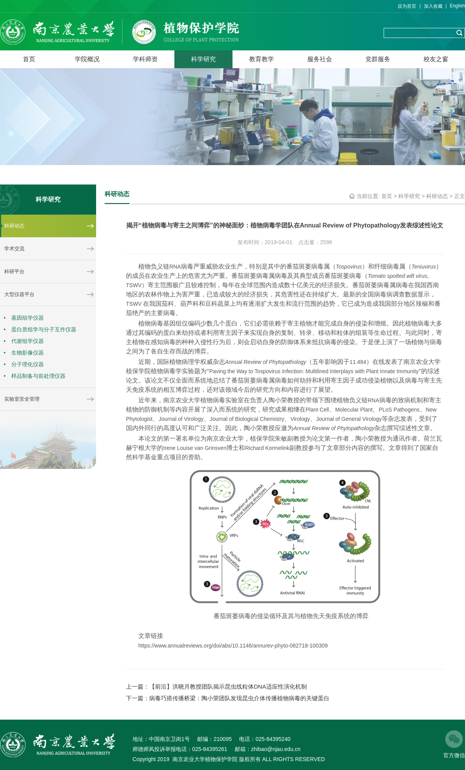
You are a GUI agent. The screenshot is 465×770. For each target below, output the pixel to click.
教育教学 (261, 59)
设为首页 (407, 6)
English (457, 6)
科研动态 (437, 196)
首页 (29, 59)
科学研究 (203, 59)
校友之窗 (436, 59)
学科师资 (145, 59)
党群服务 (377, 59)
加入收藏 (433, 6)
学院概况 (87, 59)
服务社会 (319, 59)
